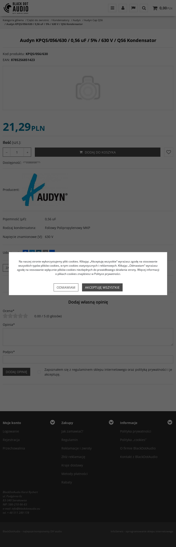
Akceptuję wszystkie (102, 287)
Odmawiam (66, 287)
